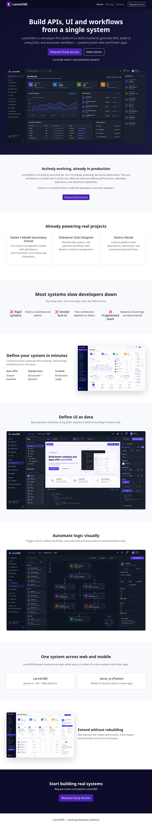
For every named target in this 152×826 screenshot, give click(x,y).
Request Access (136, 4)
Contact (120, 4)
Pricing (109, 4)
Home (99, 4)
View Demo (94, 52)
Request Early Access (64, 52)
